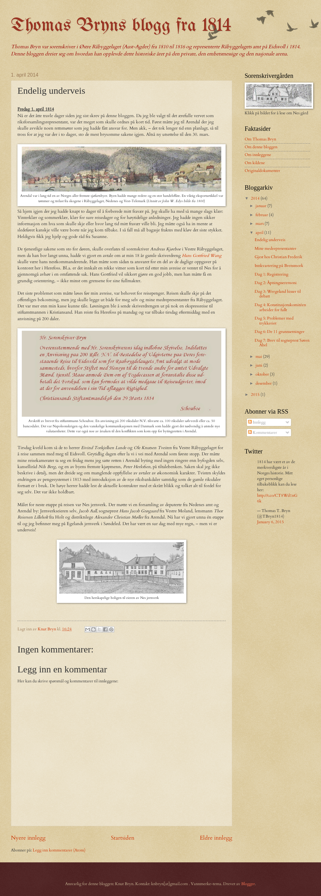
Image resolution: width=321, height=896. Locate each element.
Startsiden (122, 838)
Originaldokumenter (262, 170)
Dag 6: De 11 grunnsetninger (279, 331)
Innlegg (257, 422)
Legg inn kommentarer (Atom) (59, 850)
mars (260, 223)
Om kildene (255, 163)
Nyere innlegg (28, 838)
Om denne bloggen (261, 147)
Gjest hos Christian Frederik (278, 257)
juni (259, 365)
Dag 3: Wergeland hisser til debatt (278, 294)
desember (264, 383)
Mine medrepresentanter (275, 248)
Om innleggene (258, 155)
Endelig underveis (270, 240)
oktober (263, 374)
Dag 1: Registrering (271, 274)
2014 (256, 198)
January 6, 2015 (270, 522)
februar (262, 215)
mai (259, 356)
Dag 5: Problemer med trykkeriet (274, 320)
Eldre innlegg (216, 838)
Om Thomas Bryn (260, 139)
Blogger (248, 884)
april (260, 232)
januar (261, 206)
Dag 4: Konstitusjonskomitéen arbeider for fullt (280, 307)
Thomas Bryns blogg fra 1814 (121, 26)
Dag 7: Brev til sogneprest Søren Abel (282, 343)
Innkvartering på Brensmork (279, 265)
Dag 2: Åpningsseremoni (276, 283)
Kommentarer (262, 432)
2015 (256, 394)
